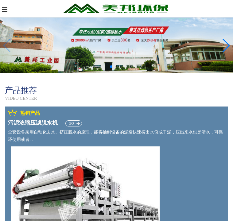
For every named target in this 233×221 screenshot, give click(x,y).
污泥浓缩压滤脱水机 (45, 123)
